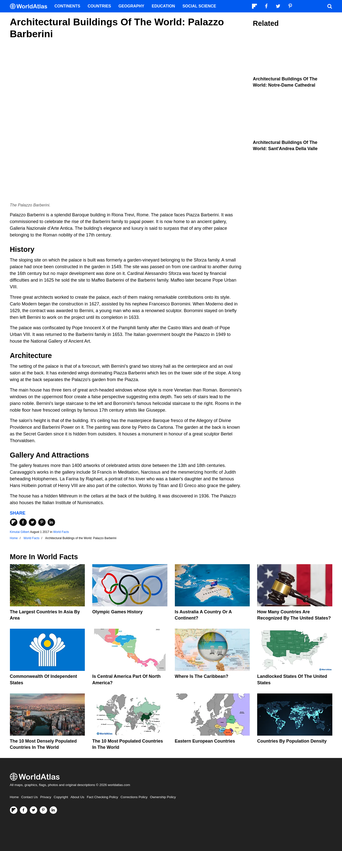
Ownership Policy (163, 797)
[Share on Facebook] (23, 522)
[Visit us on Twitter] (33, 810)
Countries (99, 6)
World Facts (61, 532)
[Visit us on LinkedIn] (53, 810)
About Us (77, 797)
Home (14, 797)
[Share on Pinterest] (42, 522)
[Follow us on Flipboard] (13, 810)
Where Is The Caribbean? (201, 676)
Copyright (61, 797)
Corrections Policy (134, 797)
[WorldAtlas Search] (329, 6)
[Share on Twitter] (32, 522)
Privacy (45, 797)
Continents (67, 6)
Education (163, 6)
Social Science (199, 6)
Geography (131, 6)
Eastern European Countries (205, 741)
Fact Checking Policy (102, 797)
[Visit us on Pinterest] (43, 810)
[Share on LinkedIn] (51, 522)
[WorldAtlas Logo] (30, 6)
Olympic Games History (117, 611)
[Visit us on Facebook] (23, 810)
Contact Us (29, 797)
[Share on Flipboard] (13, 522)
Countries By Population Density (292, 741)
